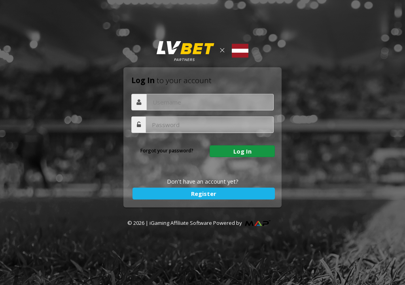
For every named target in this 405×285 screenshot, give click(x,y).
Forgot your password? (166, 150)
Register (203, 194)
